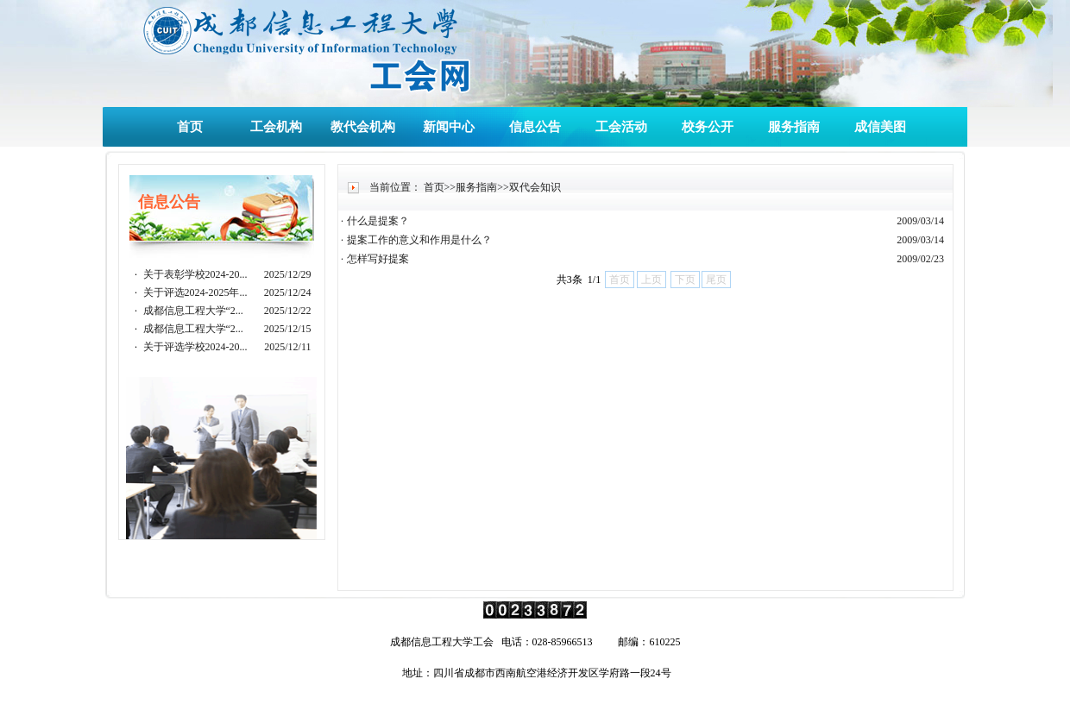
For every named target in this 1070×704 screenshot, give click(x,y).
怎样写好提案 (378, 259)
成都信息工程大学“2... (193, 311)
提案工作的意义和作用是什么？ (419, 240)
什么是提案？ (378, 221)
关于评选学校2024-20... (195, 347)
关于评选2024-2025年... (195, 292)
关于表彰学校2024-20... (195, 274)
